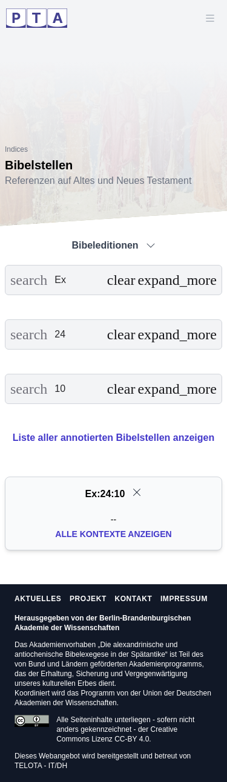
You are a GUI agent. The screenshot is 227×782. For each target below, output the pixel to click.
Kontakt (133, 599)
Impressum (184, 599)
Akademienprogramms (165, 664)
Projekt (88, 599)
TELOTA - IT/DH (41, 765)
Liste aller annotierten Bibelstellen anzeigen (113, 437)
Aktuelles (38, 599)
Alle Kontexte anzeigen (113, 534)
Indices (16, 149)
